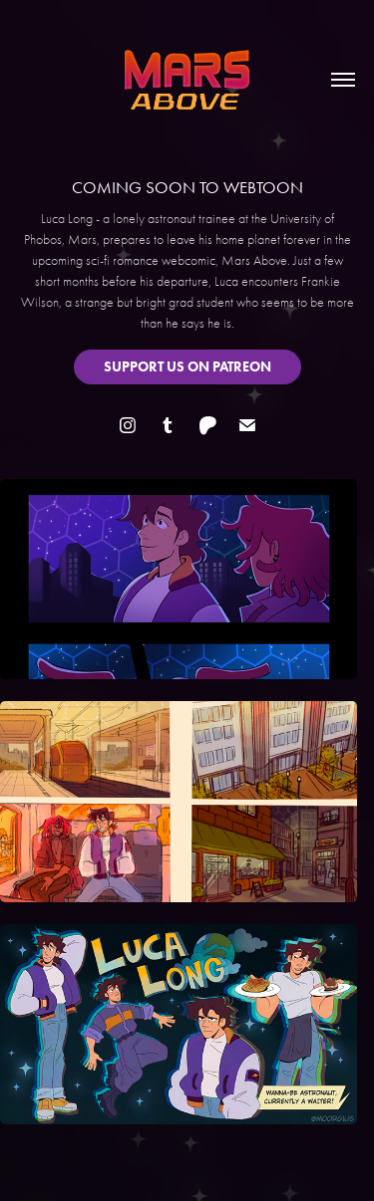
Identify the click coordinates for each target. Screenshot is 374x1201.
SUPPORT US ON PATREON (187, 367)
